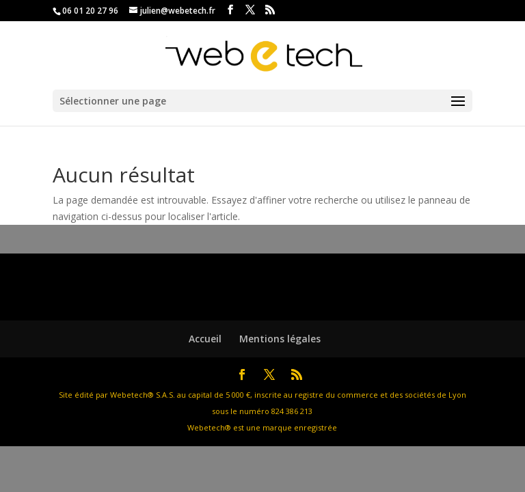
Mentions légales (280, 338)
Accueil (205, 338)
